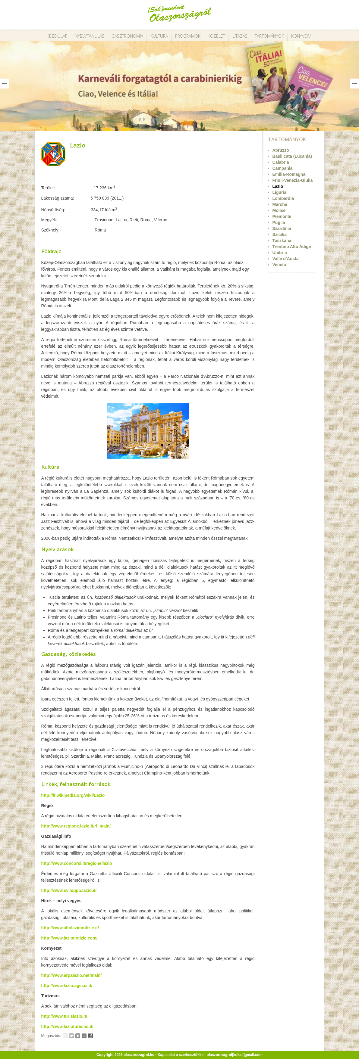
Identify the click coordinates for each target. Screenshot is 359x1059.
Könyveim (301, 36)
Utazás (239, 36)
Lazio (77, 145)
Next (354, 84)
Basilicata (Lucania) (292, 156)
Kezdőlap (57, 36)
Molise (279, 210)
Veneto (279, 264)
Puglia (278, 222)
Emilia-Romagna (289, 174)
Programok (187, 36)
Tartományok (269, 36)
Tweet (71, 1035)
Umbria (279, 252)
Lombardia (283, 198)
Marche (279, 204)
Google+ (84, 1035)
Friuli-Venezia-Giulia (292, 180)
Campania (282, 168)
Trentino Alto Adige (291, 246)
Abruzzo (280, 150)
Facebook (90, 1035)
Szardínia (281, 228)
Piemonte (281, 216)
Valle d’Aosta (285, 258)
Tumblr (77, 1035)
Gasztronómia (127, 36)
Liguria (279, 192)
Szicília (279, 234)
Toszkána (281, 240)
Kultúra (159, 36)
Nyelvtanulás (89, 36)
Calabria (280, 162)
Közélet (216, 36)
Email (65, 1035)
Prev (4, 84)
